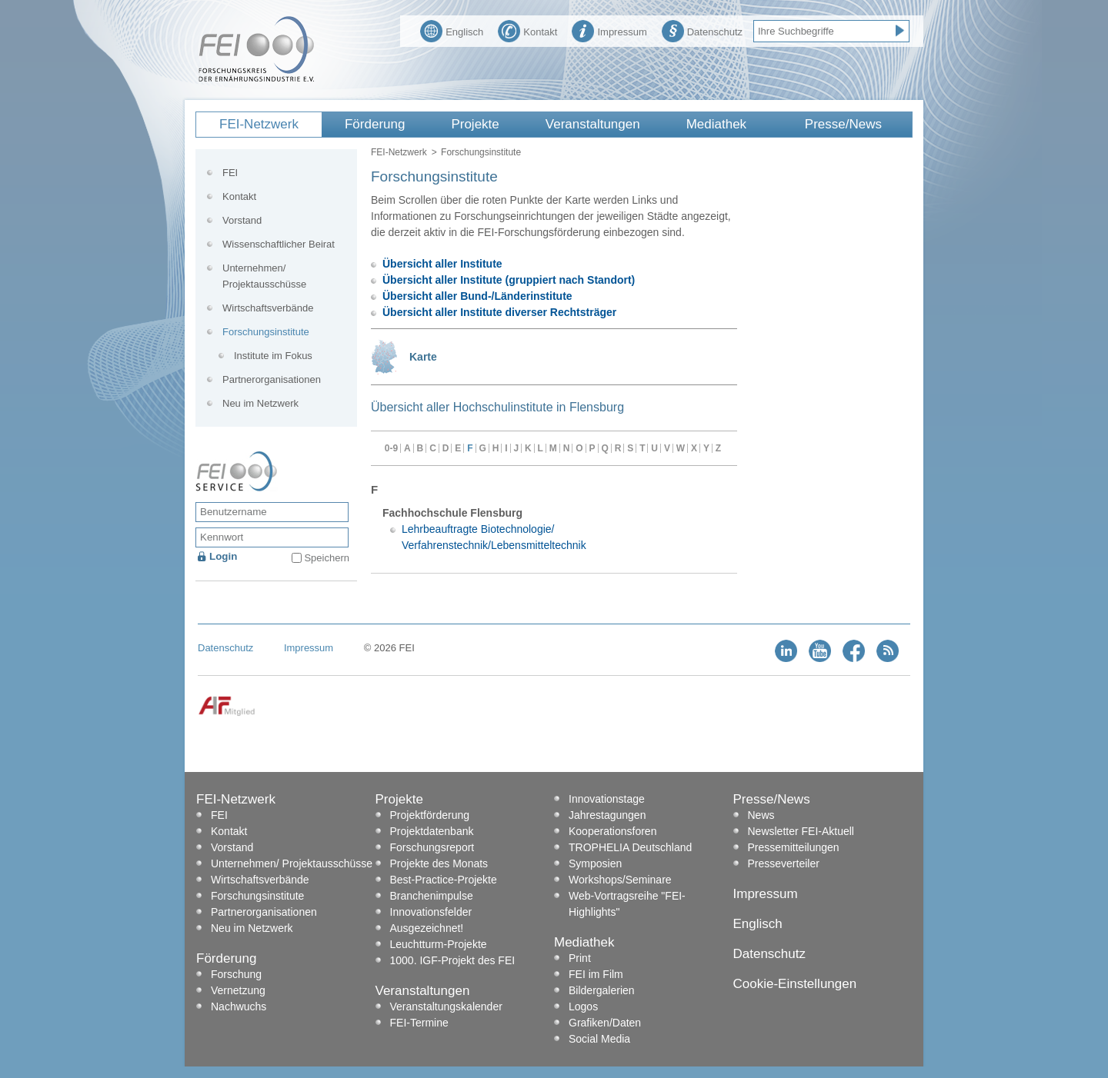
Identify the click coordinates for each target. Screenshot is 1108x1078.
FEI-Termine (419, 1022)
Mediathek (716, 124)
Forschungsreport (432, 847)
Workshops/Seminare (620, 879)
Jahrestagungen (607, 815)
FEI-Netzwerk (259, 124)
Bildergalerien (602, 990)
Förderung (375, 124)
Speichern (326, 558)
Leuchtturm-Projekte (438, 944)
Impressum (609, 30)
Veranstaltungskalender (446, 1006)
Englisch (451, 30)
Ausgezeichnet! (427, 928)
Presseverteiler (783, 863)
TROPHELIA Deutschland (630, 847)
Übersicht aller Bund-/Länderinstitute (477, 296)
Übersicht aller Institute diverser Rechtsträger (499, 312)
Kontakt (527, 30)
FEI (230, 172)
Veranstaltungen (593, 124)
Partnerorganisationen (271, 379)
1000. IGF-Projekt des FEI (453, 960)
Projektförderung (430, 815)
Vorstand (242, 220)
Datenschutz (702, 30)
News (761, 815)
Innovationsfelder (431, 912)
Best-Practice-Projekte (443, 879)
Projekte (475, 124)
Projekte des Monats (439, 863)
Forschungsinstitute (265, 332)
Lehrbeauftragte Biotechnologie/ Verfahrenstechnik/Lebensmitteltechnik (494, 537)
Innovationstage (607, 799)
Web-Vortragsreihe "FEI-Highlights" (627, 904)
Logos (583, 1006)
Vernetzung (238, 990)
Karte (423, 357)
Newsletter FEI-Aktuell (801, 831)
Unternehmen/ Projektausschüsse (264, 276)
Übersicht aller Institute (442, 264)
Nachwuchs (238, 1006)
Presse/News (843, 124)
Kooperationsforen (612, 831)
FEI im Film (596, 974)
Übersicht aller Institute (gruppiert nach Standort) (508, 280)
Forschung (236, 974)
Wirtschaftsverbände (268, 308)
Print (580, 958)
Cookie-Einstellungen (795, 984)
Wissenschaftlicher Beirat (278, 244)
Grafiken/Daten (605, 1022)
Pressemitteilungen (793, 847)
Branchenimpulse (431, 896)
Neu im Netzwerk (260, 403)
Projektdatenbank (432, 831)
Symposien (595, 863)
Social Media (599, 1039)
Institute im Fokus (273, 355)
